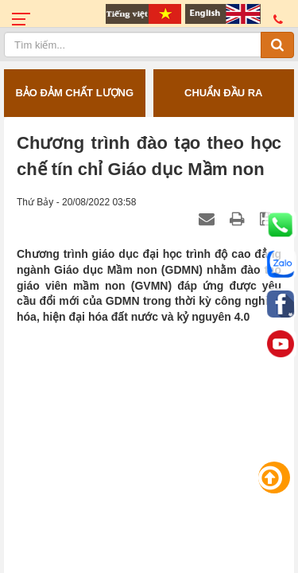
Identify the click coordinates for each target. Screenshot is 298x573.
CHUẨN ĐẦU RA (223, 93)
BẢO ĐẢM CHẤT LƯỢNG (74, 93)
